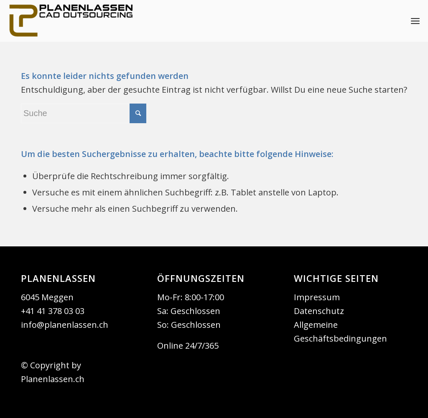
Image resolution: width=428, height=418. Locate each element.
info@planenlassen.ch (64, 324)
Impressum (317, 297)
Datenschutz (319, 311)
